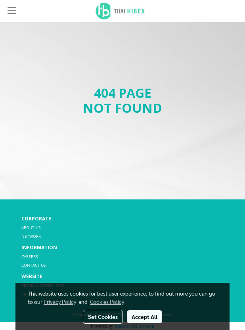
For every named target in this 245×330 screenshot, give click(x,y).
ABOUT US (30, 227)
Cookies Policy (107, 301)
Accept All (144, 316)
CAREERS (29, 256)
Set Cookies (103, 316)
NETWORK (31, 236)
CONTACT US (33, 265)
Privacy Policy (60, 301)
